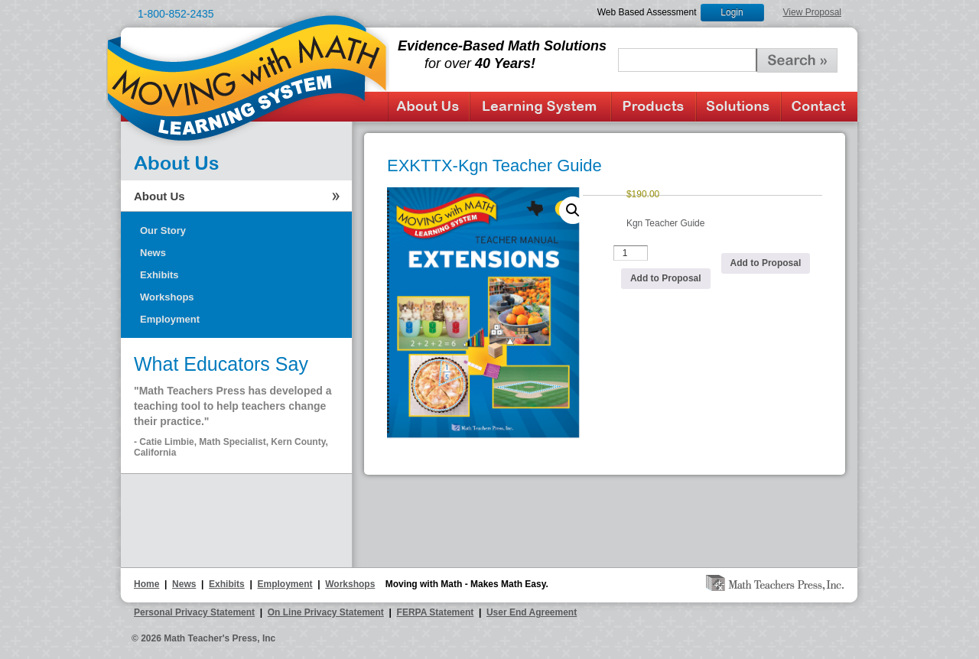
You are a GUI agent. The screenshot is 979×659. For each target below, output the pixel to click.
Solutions (738, 107)
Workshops (167, 297)
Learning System (540, 107)
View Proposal (812, 12)
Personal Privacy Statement (194, 612)
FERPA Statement (435, 612)
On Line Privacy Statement (326, 612)
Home (146, 584)
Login (731, 12)
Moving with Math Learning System (247, 77)
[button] (573, 210)
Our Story (163, 230)
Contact (819, 107)
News (153, 252)
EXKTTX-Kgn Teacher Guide (494, 165)
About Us (429, 107)
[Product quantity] (631, 253)
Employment (170, 319)
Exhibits (159, 275)
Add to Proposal (665, 278)
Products (653, 107)
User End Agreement (531, 612)
